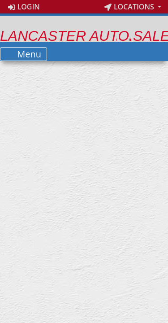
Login (24, 7)
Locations (130, 7)
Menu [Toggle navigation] (23, 54)
